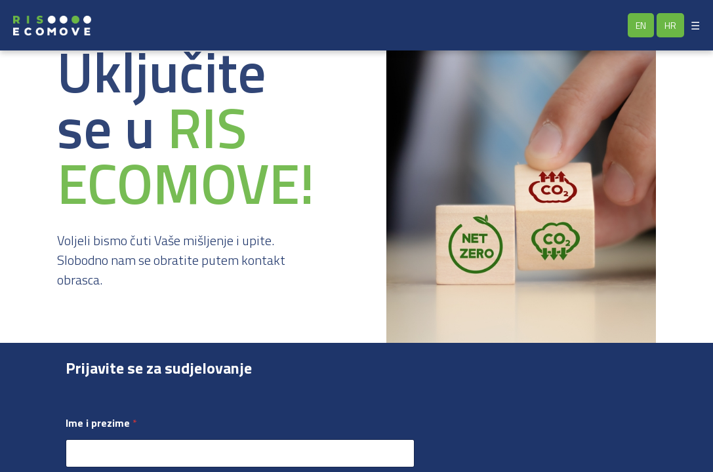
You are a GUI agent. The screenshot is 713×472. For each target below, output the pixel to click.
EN (641, 25)
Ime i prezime (101, 423)
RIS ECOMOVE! (185, 155)
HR (670, 25)
